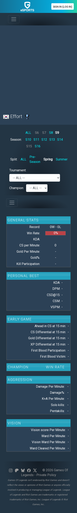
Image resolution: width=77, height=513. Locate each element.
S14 (60, 139)
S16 (37, 146)
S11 (36, 139)
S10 (28, 139)
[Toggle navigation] (13, 19)
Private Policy (46, 475)
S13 (52, 139)
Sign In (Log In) (62, 6)
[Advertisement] (38, 67)
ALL (28, 133)
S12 (44, 139)
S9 (57, 133)
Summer (62, 159)
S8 (51, 133)
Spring (48, 159)
